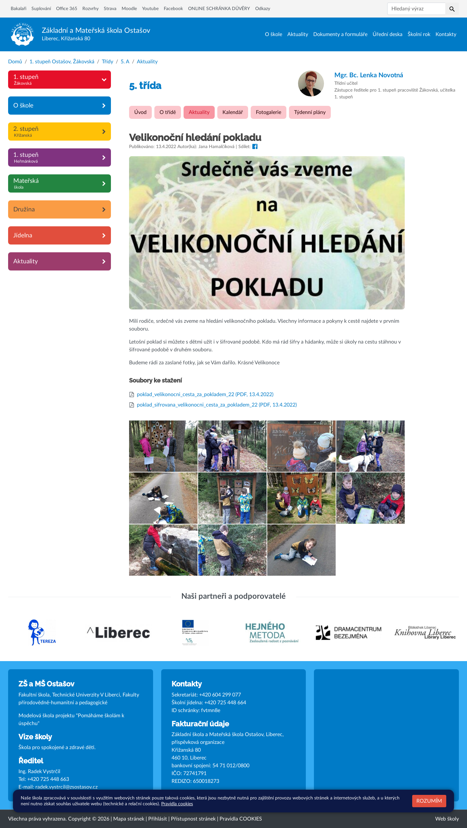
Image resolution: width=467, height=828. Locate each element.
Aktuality (297, 34)
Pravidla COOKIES (241, 819)
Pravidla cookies (177, 803)
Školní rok (419, 34)
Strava (110, 8)
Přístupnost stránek (193, 819)
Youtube (150, 8)
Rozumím (429, 801)
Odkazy (262, 8)
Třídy (107, 61)
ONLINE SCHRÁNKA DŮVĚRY (219, 8)
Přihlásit (157, 819)
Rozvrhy (90, 8)
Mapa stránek (128, 819)
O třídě (168, 112)
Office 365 (66, 8)
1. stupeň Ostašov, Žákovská (62, 61)
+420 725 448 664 (225, 702)
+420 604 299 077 (220, 694)
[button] (452, 9)
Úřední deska (387, 34)
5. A (125, 61)
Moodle (129, 8)
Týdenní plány (310, 112)
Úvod (140, 112)
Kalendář (232, 112)
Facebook (173, 8)
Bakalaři (18, 8)
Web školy (447, 819)
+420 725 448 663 (48, 779)
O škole (273, 34)
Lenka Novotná (368, 75)
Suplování (41, 8)
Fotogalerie (268, 112)
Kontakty (446, 34)
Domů (15, 61)
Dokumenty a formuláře (340, 34)
